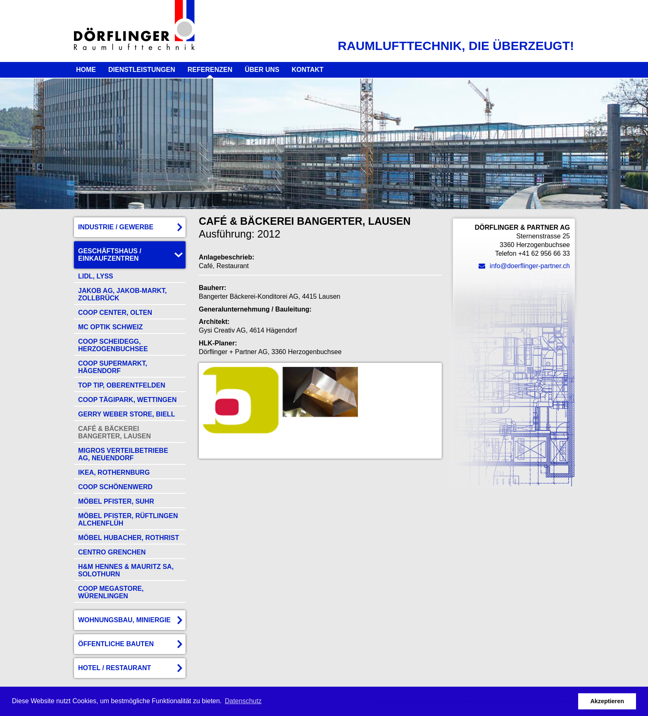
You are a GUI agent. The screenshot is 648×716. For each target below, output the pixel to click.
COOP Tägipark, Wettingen (127, 399)
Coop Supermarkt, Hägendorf (112, 367)
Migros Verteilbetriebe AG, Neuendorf (123, 454)
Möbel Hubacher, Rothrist (128, 537)
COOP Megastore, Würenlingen (111, 592)
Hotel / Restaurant (114, 667)
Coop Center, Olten (115, 312)
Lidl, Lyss (95, 276)
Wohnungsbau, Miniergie (124, 619)
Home (86, 69)
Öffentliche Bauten (116, 643)
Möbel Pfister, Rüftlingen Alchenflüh (128, 519)
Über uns (262, 69)
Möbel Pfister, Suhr (116, 501)
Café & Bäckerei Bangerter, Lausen (114, 432)
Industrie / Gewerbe (115, 227)
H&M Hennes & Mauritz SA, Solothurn (126, 570)
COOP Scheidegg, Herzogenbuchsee (113, 345)
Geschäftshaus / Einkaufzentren (109, 254)
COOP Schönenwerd (115, 486)
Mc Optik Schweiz (110, 327)
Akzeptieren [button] (607, 701)
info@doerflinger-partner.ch (524, 265)
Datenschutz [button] (243, 700)
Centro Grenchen (112, 552)
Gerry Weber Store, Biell (126, 414)
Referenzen (210, 69)
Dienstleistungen (141, 69)
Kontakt (308, 69)
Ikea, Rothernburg (114, 472)
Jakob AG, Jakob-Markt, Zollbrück (122, 294)
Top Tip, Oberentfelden (121, 385)
